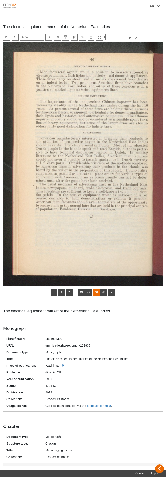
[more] (111, 292)
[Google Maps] (63, 365)
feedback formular (99, 406)
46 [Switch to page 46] (81, 292)
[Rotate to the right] (82, 37)
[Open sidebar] (159, 468)
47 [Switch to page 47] (89, 292)
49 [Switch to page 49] (104, 292)
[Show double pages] (65, 37)
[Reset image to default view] (91, 37)
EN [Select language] (155, 6)
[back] (54, 292)
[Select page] (32, 37)
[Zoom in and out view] (115, 37)
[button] (130, 38)
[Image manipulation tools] (136, 38)
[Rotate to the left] (74, 37)
